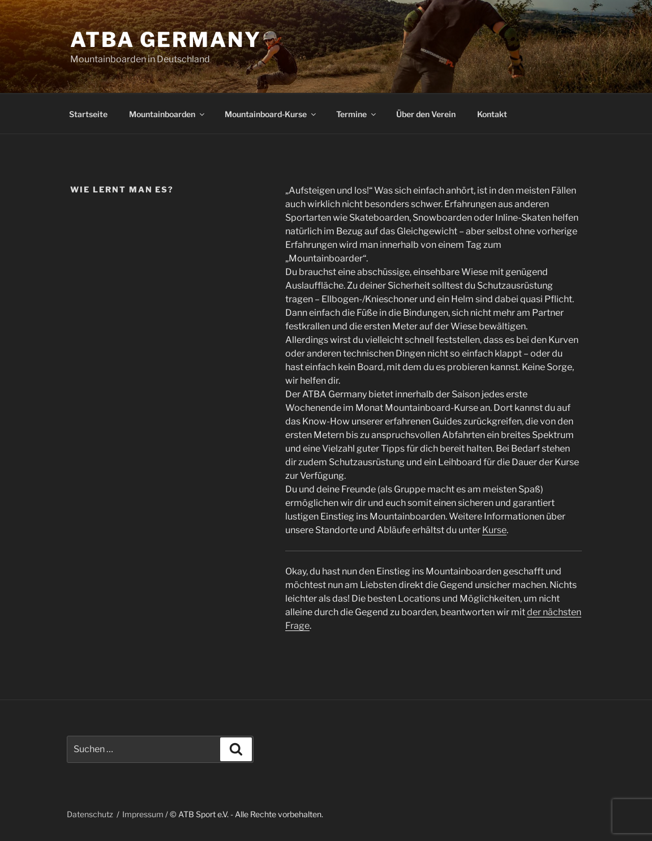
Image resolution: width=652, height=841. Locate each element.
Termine (357, 114)
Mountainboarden (167, 114)
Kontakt (492, 114)
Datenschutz (90, 814)
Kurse (494, 530)
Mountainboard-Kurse (271, 114)
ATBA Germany (165, 39)
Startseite (88, 114)
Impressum (143, 814)
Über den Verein (426, 114)
